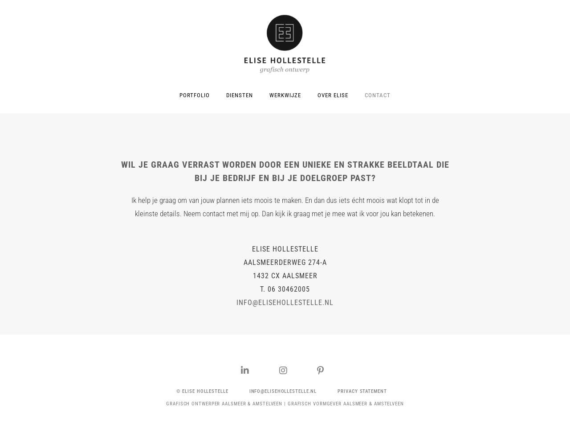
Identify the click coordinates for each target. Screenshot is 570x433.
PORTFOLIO (194, 95)
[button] (202, 391)
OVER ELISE (333, 95)
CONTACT (378, 95)
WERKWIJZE (285, 95)
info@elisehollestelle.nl (285, 302)
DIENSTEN (239, 95)
